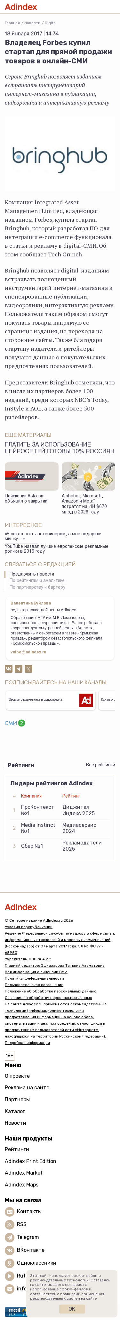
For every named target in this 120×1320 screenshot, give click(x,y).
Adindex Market (24, 1173)
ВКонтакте (30, 1250)
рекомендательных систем (55, 1298)
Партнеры (17, 1099)
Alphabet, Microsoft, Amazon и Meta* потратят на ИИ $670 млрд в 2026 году (84, 504)
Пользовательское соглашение (34, 985)
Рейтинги (17, 1149)
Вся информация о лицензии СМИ (36, 972)
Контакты (29, 1211)
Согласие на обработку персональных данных (48, 997)
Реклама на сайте (27, 1088)
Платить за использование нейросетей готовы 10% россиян (59, 448)
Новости (32, 23)
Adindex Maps (21, 1185)
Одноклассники (36, 1263)
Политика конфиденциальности (34, 978)
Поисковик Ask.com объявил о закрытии (26, 499)
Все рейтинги (100, 765)
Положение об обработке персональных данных (50, 991)
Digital (51, 23)
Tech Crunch (65, 254)
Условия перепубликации (28, 927)
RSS (22, 1224)
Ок (71, 1309)
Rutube (26, 1276)
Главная (12, 23)
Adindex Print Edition (30, 1161)
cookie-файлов (74, 1289)
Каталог (15, 1111)
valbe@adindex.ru (28, 652)
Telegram (28, 1237)
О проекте (17, 1076)
